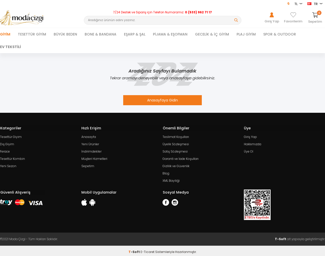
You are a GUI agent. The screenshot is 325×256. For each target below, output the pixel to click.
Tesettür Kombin (12, 157)
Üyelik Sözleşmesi (175, 143)
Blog (165, 171)
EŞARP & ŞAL (134, 34)
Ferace (5, 150)
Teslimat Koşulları (175, 136)
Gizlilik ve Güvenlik (175, 164)
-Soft (134, 249)
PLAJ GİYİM (246, 34)
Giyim (5, 34)
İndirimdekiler (91, 150)
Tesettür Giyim (11, 136)
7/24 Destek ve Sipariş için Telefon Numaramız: (162, 12)
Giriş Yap (250, 136)
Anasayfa (88, 136)
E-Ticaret (147, 249)
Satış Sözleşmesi (175, 150)
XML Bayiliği (171, 178)
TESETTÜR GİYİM (32, 34)
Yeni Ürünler (90, 143)
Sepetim (87, 164)
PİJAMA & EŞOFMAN (170, 34)
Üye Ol (248, 150)
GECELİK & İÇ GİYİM (212, 34)
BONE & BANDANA (100, 34)
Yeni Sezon (8, 164)
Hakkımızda (252, 143)
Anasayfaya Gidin (162, 100)
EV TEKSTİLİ (10, 46)
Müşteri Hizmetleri (94, 157)
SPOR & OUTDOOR (279, 34)
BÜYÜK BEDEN (65, 34)
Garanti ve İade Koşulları (180, 157)
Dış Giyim (7, 143)
